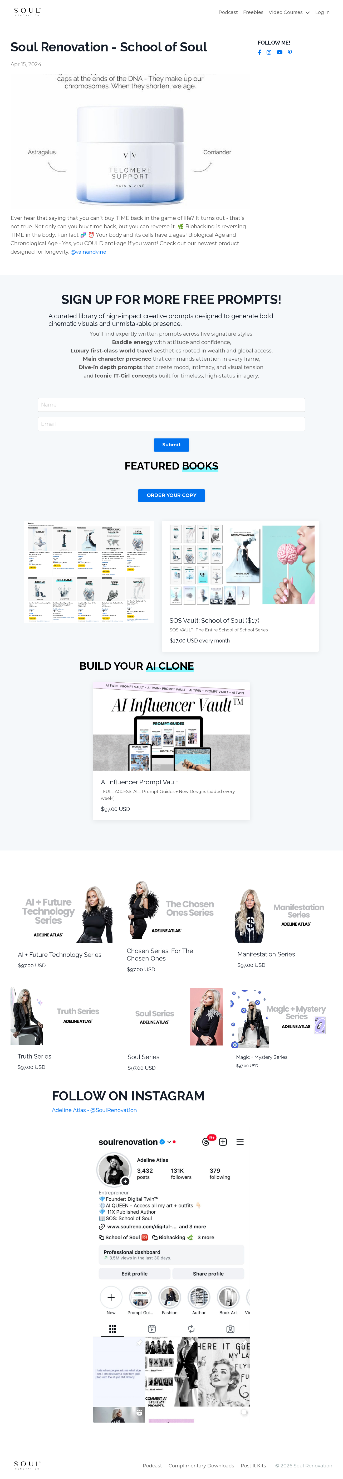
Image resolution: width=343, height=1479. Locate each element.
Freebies (253, 12)
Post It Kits (253, 1466)
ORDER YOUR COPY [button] (172, 496)
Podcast (228, 12)
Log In (322, 12)
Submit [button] (171, 445)
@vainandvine (89, 251)
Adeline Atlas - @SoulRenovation (94, 1110)
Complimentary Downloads (201, 1466)
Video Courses (289, 12)
